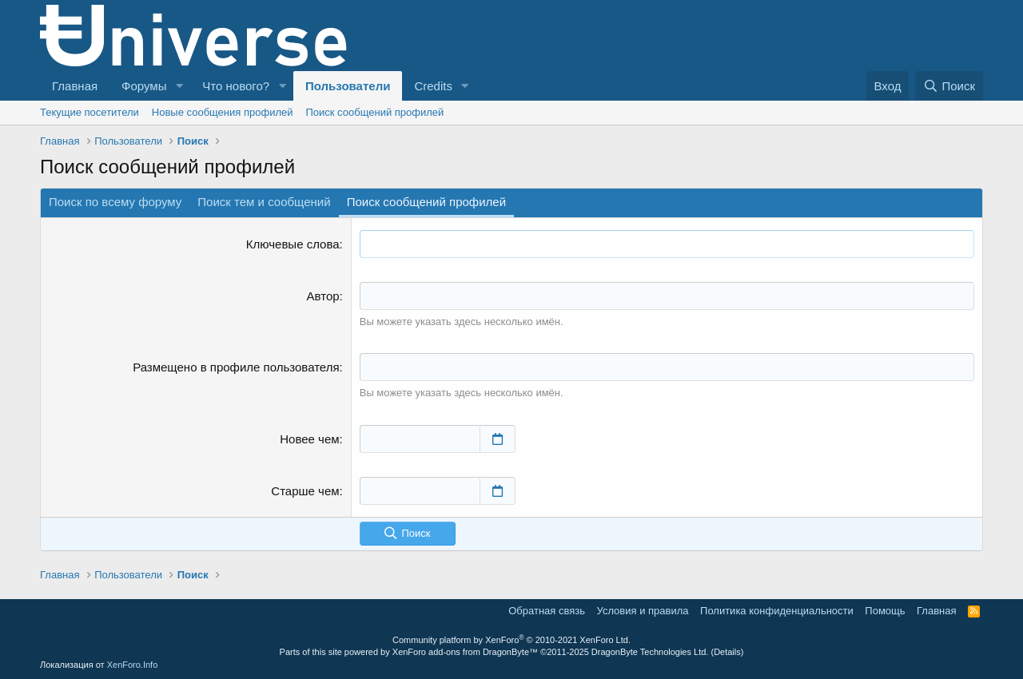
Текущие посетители (89, 112)
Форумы (143, 86)
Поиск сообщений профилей (374, 112)
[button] (179, 86)
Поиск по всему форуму (115, 201)
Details (727, 652)
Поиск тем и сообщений (263, 201)
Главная (75, 86)
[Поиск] (949, 86)
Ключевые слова (293, 244)
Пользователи (347, 86)
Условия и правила (643, 611)
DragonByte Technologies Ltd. (650, 652)
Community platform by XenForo (511, 640)
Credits (433, 86)
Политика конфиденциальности (777, 611)
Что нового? (235, 86)
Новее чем (309, 439)
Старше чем (305, 491)
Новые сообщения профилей (222, 112)
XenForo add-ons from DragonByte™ (465, 652)
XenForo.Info (132, 664)
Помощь (885, 611)
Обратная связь (546, 611)
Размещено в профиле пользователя (236, 367)
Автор (323, 296)
